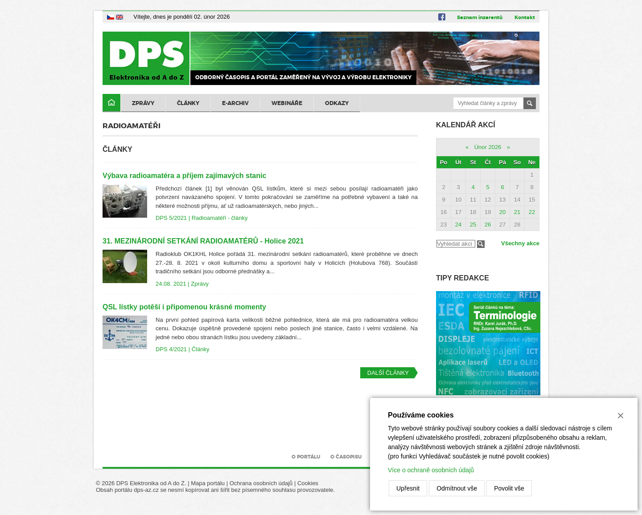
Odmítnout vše (456, 488)
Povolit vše (509, 488)
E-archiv (235, 103)
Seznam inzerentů (479, 17)
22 (532, 212)
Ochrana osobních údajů (261, 483)
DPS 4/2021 (171, 349)
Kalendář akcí (465, 125)
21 (517, 212)
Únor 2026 (488, 147)
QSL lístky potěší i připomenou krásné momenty (184, 307)
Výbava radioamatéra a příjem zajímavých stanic (184, 175)
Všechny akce (520, 243)
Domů (111, 103)
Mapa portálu (208, 483)
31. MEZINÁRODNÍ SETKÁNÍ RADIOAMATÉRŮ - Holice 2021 (203, 241)
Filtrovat (481, 244)
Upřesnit (408, 488)
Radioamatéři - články (220, 218)
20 (502, 212)
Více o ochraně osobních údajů (431, 470)
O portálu (306, 457)
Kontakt (524, 17)
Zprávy (143, 103)
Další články (388, 372)
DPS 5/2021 (171, 218)
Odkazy (337, 103)
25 (473, 224)
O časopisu (346, 457)
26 (488, 224)
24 (458, 224)
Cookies (307, 483)
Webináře (287, 103)
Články (188, 103)
